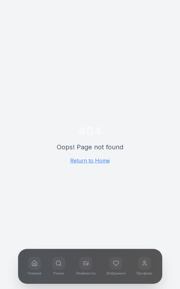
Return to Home (90, 160)
